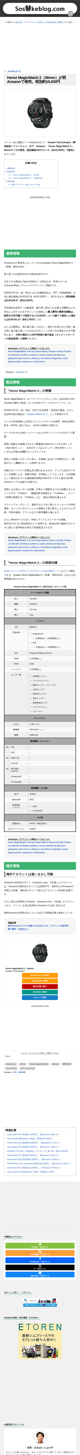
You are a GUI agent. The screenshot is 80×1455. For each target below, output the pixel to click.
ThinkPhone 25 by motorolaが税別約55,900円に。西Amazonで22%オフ (39, 1166)
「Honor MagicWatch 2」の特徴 (23, 178)
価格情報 (10, 171)
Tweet (7, 1059)
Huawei (55, 1067)
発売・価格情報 (19, 1075)
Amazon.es (11, 1067)
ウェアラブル (11, 1071)
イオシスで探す (40, 1000)
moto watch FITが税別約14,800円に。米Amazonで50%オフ (34, 1171)
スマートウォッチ (27, 1071)
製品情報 (10, 175)
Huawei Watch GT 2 (37, 417)
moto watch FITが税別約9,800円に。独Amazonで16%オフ (33, 1158)
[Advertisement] (40, 47)
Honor (23, 1067)
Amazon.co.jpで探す (40, 978)
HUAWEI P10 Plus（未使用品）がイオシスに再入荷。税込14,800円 (37, 1154)
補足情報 (10, 184)
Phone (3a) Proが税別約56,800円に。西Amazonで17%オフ (33, 1146)
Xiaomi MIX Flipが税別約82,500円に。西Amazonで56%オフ (34, 1162)
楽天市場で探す (40, 989)
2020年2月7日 (13, 71)
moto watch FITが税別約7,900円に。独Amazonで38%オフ (33, 1137)
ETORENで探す (40, 995)
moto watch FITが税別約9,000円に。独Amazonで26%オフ (33, 1150)
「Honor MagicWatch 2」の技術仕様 (25, 181)
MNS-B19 (67, 1067)
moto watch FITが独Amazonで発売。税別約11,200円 (31, 1175)
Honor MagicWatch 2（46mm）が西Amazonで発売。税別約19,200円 (36, 81)
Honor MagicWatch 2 (39, 1067)
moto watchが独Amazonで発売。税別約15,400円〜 (30, 1141)
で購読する (39, 1248)
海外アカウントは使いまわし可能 (24, 188)
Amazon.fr (21, 375)
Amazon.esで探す (40, 984)
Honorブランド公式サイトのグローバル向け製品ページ (32, 574)
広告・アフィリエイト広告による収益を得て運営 (40, 22)
